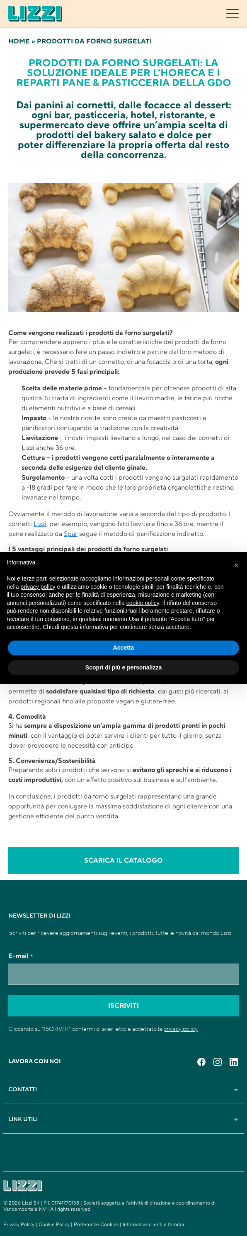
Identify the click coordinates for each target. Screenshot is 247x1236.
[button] (236, 565)
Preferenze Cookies (96, 1225)
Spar (70, 534)
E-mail (20, 956)
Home (19, 41)
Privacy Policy (18, 1225)
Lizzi (40, 524)
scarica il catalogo (123, 860)
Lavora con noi (34, 1061)
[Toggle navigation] (232, 13)
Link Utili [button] (123, 1119)
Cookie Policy (54, 1225)
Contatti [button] (123, 1090)
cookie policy (142, 603)
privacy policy (180, 1029)
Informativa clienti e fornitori (154, 1225)
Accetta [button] (123, 647)
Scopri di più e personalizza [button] (123, 667)
